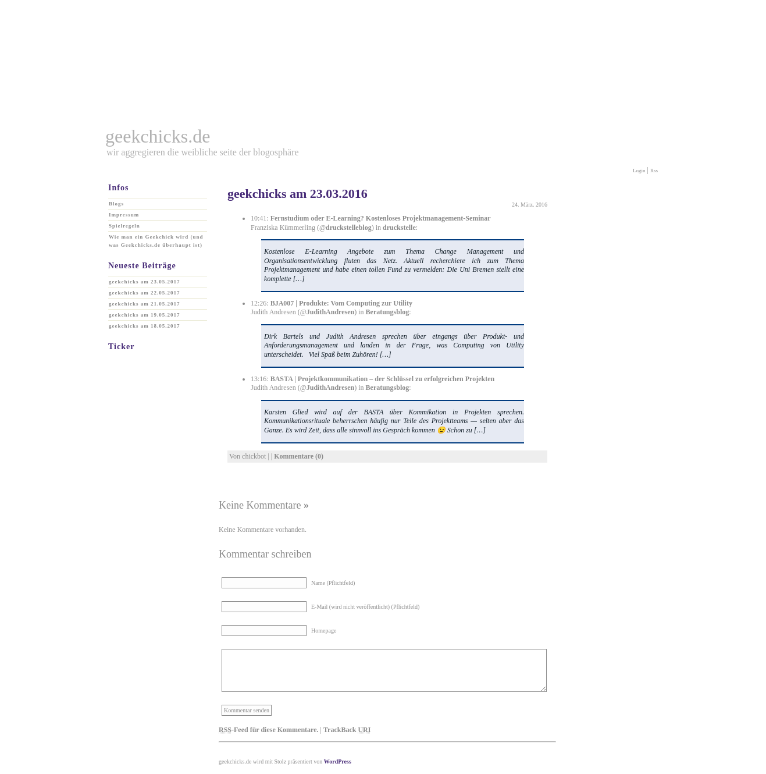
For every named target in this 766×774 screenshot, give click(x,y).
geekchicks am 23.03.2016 (297, 193)
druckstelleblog (349, 227)
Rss (654, 170)
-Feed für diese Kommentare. (269, 730)
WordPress (337, 761)
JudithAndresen (330, 312)
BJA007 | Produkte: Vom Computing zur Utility (341, 303)
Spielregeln (124, 226)
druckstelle (399, 227)
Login (639, 170)
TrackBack (346, 730)
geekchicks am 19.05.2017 (144, 315)
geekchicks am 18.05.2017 (144, 326)
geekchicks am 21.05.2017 (144, 304)
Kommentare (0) (298, 456)
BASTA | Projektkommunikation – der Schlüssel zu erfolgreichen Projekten (382, 379)
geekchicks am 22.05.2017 (144, 293)
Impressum (124, 215)
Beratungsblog (387, 312)
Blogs (116, 204)
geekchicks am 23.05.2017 (144, 282)
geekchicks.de (157, 136)
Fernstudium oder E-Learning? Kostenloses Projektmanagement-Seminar (380, 218)
